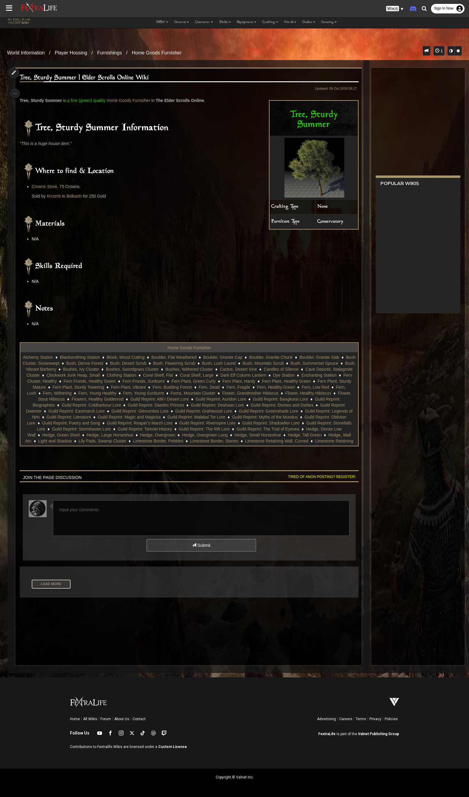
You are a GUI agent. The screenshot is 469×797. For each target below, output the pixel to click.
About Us (121, 719)
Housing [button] (329, 22)
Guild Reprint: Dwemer (98, 411)
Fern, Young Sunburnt (220, 393)
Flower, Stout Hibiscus (127, 399)
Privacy (375, 719)
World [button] (290, 22)
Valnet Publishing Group (378, 734)
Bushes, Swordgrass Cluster (166, 369)
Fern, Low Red (72, 393)
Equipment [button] (246, 22)
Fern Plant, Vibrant (194, 387)
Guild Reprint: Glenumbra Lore (218, 411)
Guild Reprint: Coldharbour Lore (164, 405)
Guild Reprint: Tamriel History (217, 429)
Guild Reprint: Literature (150, 417)
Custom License (172, 747)
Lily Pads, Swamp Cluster (212, 441)
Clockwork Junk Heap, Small (127, 375)
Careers (345, 719)
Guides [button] (308, 22)
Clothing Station (176, 375)
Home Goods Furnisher (157, 53)
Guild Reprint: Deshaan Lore (290, 405)
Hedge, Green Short (137, 435)
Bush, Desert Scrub (156, 363)
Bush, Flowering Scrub (203, 363)
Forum (105, 719)
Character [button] (204, 22)
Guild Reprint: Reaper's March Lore (219, 423)
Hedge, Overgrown (234, 435)
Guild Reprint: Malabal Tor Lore (278, 417)
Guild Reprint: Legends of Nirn (93, 417)
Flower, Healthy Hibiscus (77, 399)
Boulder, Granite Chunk (283, 357)
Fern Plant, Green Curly (263, 381)
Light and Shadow (165, 441)
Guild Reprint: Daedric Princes (229, 405)
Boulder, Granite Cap (235, 357)
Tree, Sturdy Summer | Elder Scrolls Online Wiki (87, 77)
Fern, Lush (102, 393)
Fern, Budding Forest (238, 387)
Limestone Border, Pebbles (268, 441)
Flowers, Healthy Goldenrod (181, 399)
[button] (395, 9)
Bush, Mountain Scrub (292, 363)
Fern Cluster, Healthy (107, 381)
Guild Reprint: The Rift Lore (276, 429)
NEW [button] (162, 22)
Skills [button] (225, 22)
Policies (391, 719)
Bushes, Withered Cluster (223, 369)
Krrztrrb (56, 196)
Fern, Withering (133, 393)
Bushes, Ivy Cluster (115, 369)
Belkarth (76, 196)
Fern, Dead (274, 387)
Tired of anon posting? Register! (318, 477)
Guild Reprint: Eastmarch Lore (155, 411)
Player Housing (71, 53)
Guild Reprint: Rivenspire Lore (287, 423)
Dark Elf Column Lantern (297, 375)
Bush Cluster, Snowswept (64, 363)
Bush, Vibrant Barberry (69, 369)
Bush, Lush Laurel (247, 363)
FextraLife (327, 734)
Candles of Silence (315, 369)
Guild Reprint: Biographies (103, 405)
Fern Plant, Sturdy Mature (88, 387)
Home (75, 719)
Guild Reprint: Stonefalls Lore (90, 429)
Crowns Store (47, 186)
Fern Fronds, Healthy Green (159, 381)
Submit (201, 545)
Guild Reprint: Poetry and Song (151, 423)
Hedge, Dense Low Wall (89, 435)
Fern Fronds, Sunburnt (213, 381)
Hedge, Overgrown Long (281, 435)
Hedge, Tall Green (88, 441)
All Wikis (90, 719)
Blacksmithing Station (92, 357)
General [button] (181, 22)
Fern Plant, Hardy (308, 381)
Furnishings (109, 53)
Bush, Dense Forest (113, 363)
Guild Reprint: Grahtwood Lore (282, 411)
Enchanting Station (62, 381)
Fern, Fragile (304, 387)
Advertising (326, 719)
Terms (361, 719)
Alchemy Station (50, 357)
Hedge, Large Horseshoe (186, 435)
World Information (26, 53)
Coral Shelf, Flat (212, 375)
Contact (139, 719)
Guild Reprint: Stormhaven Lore (153, 429)
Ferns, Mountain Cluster (269, 393)
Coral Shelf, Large (251, 375)
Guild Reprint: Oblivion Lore (89, 423)
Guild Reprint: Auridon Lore (304, 399)
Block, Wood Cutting (138, 357)
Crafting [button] (270, 22)
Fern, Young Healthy (174, 393)
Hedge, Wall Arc (126, 441)
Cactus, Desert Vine (272, 369)
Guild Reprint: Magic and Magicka (211, 417)
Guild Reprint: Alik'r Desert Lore (243, 399)
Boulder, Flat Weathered (186, 357)
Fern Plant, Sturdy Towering (144, 387)
